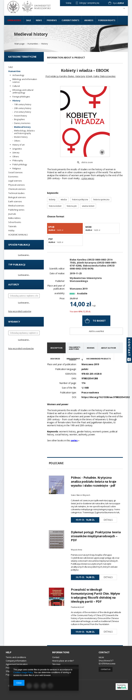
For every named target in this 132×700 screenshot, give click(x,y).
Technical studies (16, 193)
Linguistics (17, 148)
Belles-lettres (14, 218)
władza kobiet (88, 206)
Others (17, 141)
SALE (10, 67)
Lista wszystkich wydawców (21, 348)
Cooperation (15, 29)
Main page (19, 43)
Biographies (19, 119)
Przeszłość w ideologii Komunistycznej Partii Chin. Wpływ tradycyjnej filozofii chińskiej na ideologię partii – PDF (95, 595)
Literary (15, 152)
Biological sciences (17, 197)
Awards (88, 20)
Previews (52, 20)
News (39, 20)
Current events (70, 20)
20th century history (22, 108)
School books (14, 222)
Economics (13, 176)
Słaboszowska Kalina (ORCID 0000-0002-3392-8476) (92, 267)
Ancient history (20, 115)
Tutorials (12, 226)
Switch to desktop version (66, 695)
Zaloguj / (83, 2)
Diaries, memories (22, 123)
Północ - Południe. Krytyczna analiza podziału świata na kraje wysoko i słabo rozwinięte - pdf (93, 481)
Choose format (55, 216)
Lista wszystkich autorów (19, 311)
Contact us (105, 669)
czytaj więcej (87, 178)
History (44, 43)
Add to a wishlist (96, 331)
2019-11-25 (76, 273)
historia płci (72, 206)
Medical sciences (16, 205)
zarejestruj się (93, 2)
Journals (12, 214)
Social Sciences (15, 172)
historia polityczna (80, 199)
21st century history (22, 112)
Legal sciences (15, 180)
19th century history (22, 104)
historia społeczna (101, 199)
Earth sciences (15, 201)
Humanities (32, 43)
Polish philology (19, 164)
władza (64, 199)
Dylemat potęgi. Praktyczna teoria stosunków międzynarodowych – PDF (96, 536)
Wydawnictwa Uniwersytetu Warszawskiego (86, 279)
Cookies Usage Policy (23, 672)
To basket (99, 320)
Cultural (16, 86)
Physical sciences (16, 185)
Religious (16, 168)
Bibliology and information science (24, 80)
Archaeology (18, 75)
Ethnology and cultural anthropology (22, 91)
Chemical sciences (16, 189)
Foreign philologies (21, 96)
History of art (18, 144)
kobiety (52, 199)
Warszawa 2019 (78, 288)
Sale (28, 20)
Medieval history (31, 34)
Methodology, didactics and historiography (24, 132)
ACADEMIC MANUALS (18, 234)
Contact (104, 652)
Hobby (11, 230)
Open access (14, 20)
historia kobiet (55, 206)
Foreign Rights (106, 20)
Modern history (20, 137)
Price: (62, 298)
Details (108, 519)
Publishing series (16, 209)
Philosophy (17, 160)
